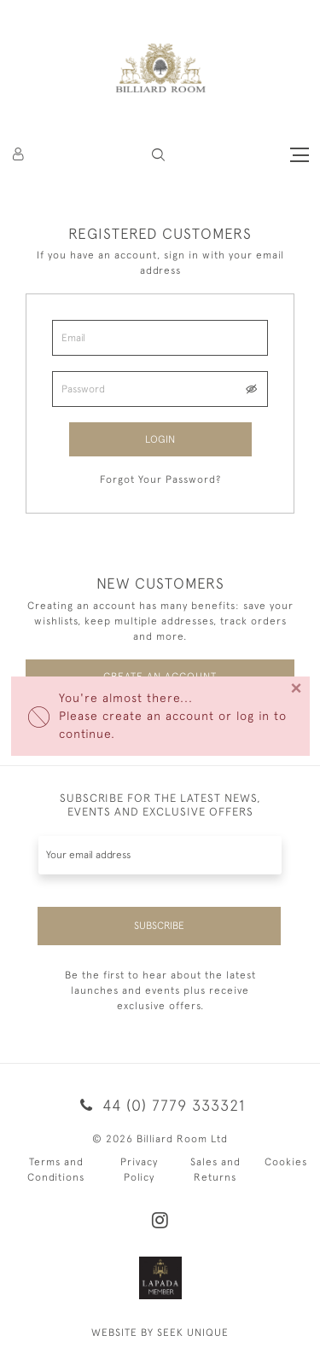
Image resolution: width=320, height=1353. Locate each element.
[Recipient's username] (160, 855)
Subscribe (159, 926)
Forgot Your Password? (160, 479)
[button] (158, 155)
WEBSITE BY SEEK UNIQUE (160, 1332)
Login (160, 439)
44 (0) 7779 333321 (159, 1105)
